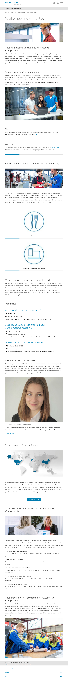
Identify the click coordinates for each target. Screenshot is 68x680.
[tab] (58, 3)
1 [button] (12, 154)
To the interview (10, 433)
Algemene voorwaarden (12, 664)
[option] (34, 133)
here (37, 134)
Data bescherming (25, 664)
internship (55, 147)
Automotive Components (13, 12)
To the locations (34, 499)
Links (6, 676)
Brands (7, 672)
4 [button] (56, 154)
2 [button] (26, 154)
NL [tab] (54, 3)
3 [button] (41, 154)
